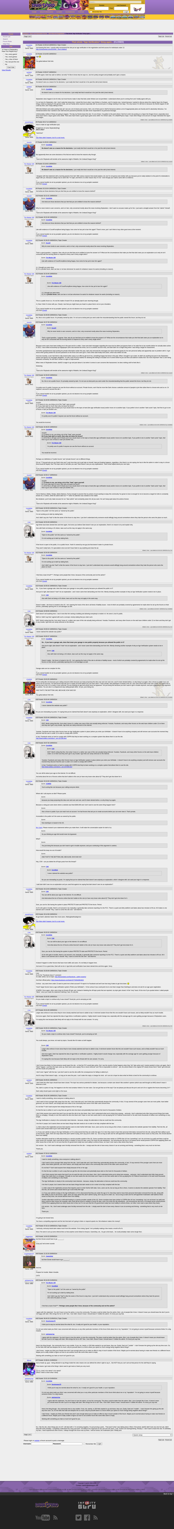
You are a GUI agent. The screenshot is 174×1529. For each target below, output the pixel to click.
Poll (11, 46)
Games (59, 12)
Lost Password (121, 5)
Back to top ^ (168, 1494)
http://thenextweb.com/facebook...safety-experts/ (70, 977)
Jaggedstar (29, 1236)
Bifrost (29, 1360)
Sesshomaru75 (50, 1321)
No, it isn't (39, 827)
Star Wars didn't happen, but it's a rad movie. (50, 137)
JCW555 (29, 54)
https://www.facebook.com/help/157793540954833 (67, 980)
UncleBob (29, 45)
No (6, 64)
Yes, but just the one (12, 62)
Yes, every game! (11, 54)
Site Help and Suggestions (56, 33)
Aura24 (29, 142)
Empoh (44, 184)
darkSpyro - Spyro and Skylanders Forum (35, 33)
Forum (81, 12)
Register (101, 5)
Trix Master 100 (29, 164)
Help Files (6, 44)
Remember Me (97, 12)
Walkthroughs (46, 12)
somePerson (29, 122)
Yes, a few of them (11, 59)
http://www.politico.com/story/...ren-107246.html (51, 738)
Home (34, 12)
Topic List (161, 36)
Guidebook (70, 12)
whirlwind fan (29, 1280)
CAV (29, 522)
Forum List (6, 37)
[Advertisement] (86, 26)
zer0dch (29, 72)
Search (5, 39)
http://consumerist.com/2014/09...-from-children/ (51, 49)
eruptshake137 (29, 1254)
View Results (6, 70)
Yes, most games (11, 57)
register (37, 1440)
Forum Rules (7, 41)
